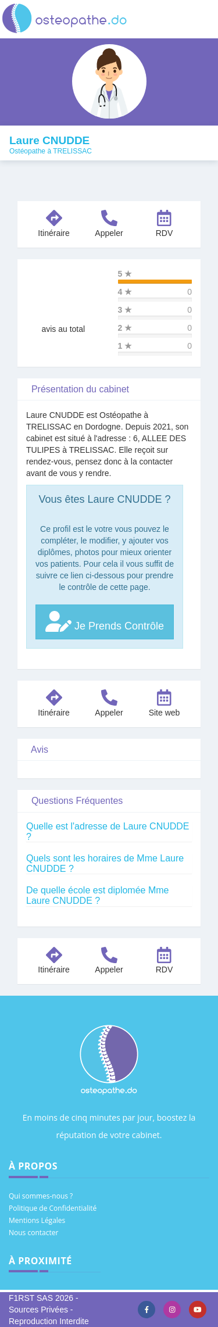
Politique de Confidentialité (53, 1208)
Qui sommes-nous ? (41, 1196)
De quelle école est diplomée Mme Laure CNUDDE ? (97, 895)
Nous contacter (33, 1232)
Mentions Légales (37, 1220)
